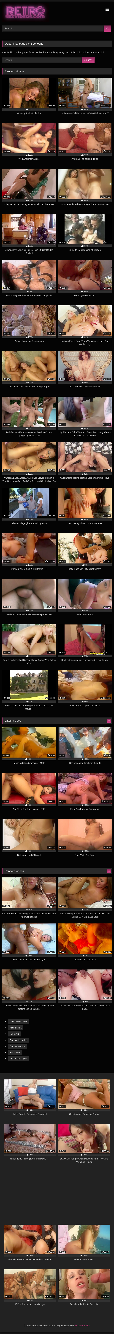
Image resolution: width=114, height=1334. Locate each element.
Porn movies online (18, 1040)
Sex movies (15, 1052)
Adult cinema (16, 1028)
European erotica (17, 1046)
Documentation (82, 1325)
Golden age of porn (18, 1058)
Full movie (14, 1034)
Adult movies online (18, 1021)
